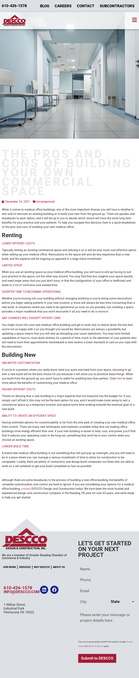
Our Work (9, 567)
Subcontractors (117, 6)
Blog (44, 6)
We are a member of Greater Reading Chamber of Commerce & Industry (34, 556)
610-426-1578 (18, 588)
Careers (63, 6)
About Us (59, 567)
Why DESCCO (42, 567)
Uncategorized (45, 201)
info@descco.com (21, 592)
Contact (85, 6)
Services (25, 567)
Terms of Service (95, 646)
